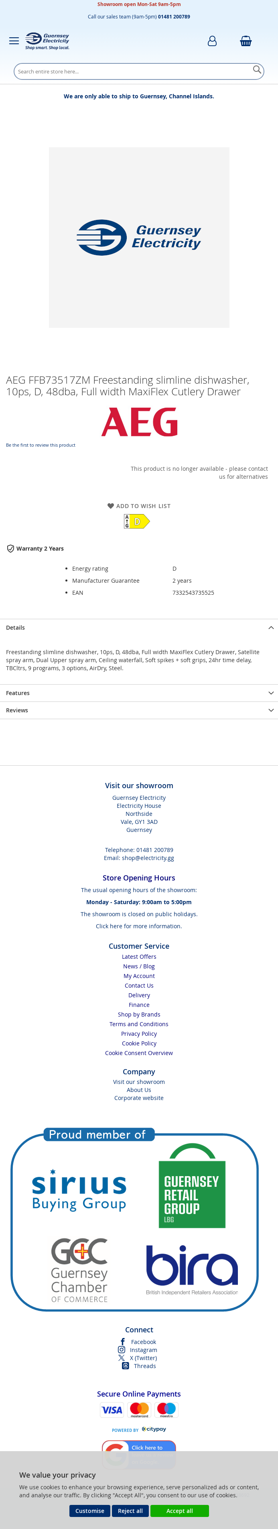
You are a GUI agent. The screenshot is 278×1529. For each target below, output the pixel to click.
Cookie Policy (139, 1043)
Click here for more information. (139, 926)
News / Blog (139, 966)
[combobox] (139, 71)
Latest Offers (139, 956)
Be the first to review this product (40, 445)
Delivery (139, 995)
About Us (139, 1090)
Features (18, 693)
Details (15, 627)
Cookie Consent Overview (139, 1053)
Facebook (143, 1342)
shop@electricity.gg (148, 858)
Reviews (17, 710)
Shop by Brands (139, 1014)
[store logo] (47, 41)
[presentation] (139, 627)
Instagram (143, 1350)
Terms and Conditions (139, 1024)
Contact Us (139, 985)
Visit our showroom (139, 1082)
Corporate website (139, 1098)
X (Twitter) (143, 1358)
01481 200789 (154, 850)
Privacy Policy (139, 1033)
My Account (139, 976)
